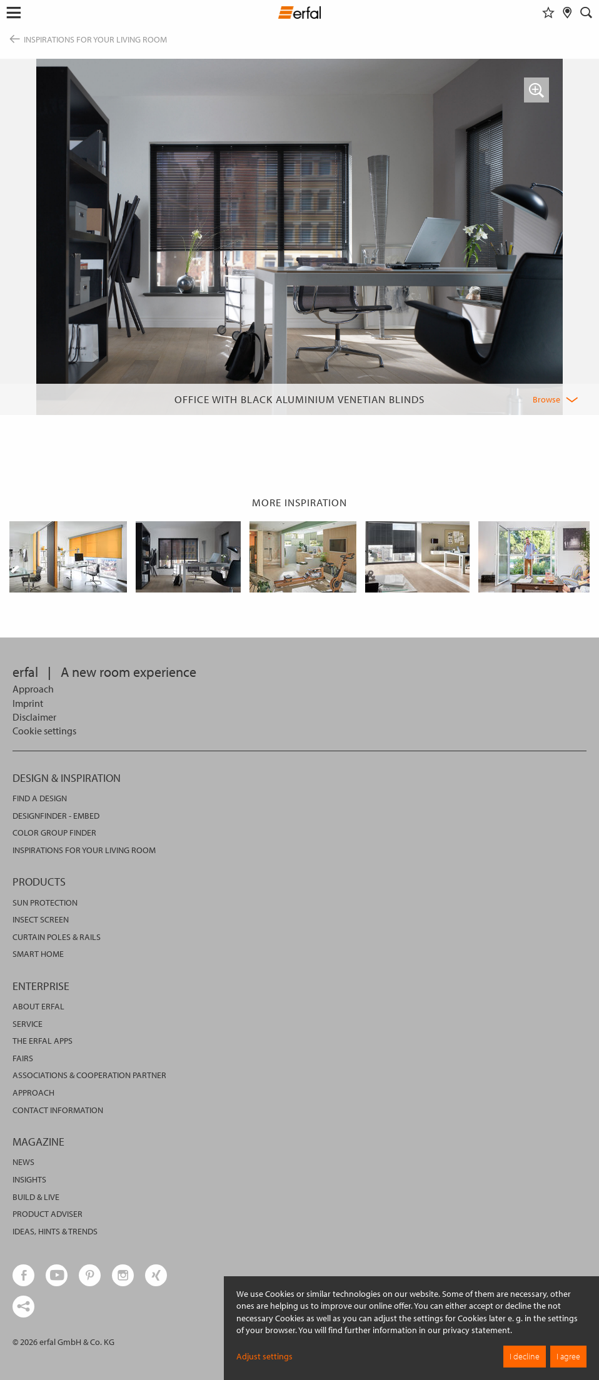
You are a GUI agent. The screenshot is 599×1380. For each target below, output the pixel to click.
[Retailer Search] (567, 12)
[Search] (586, 12)
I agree (568, 1356)
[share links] (23, 1307)
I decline (525, 1356)
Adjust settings (264, 1356)
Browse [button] (546, 399)
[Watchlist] (548, 12)
